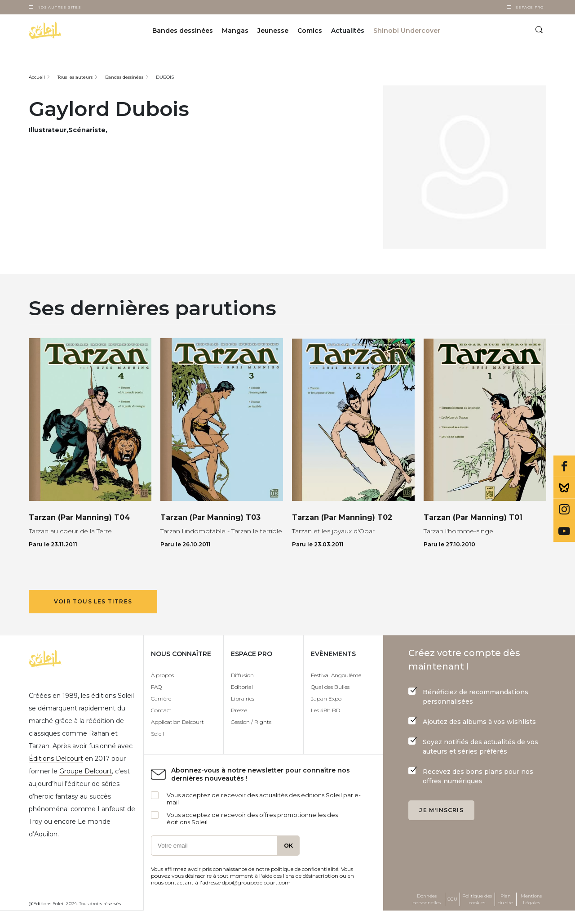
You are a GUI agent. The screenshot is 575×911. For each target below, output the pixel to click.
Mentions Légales (531, 899)
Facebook (564, 466)
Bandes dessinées (182, 31)
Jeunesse (272, 31)
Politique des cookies (477, 899)
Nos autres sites (59, 7)
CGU (452, 899)
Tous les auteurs (75, 77)
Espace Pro (529, 7)
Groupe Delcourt (85, 771)
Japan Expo (326, 698)
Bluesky (564, 488)
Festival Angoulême (336, 675)
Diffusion (242, 675)
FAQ (156, 686)
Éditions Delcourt (56, 759)
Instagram (564, 509)
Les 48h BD (325, 710)
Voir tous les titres (93, 601)
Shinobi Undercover (406, 31)
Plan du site (505, 899)
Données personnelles (426, 899)
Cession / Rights (251, 722)
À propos (162, 675)
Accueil (37, 77)
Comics (309, 31)
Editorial (242, 686)
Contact (161, 710)
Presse (239, 710)
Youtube (564, 531)
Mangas (235, 31)
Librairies (242, 698)
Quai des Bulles (330, 686)
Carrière (161, 698)
